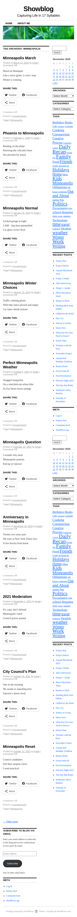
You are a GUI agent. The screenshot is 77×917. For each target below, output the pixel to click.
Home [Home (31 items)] (57, 174)
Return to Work (62, 301)
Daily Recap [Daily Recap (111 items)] (61, 149)
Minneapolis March (19, 58)
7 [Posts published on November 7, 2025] (66, 70)
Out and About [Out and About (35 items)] (63, 193)
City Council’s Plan (19, 672)
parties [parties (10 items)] (55, 200)
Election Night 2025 (65, 380)
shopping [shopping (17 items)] (67, 212)
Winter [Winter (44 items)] (58, 237)
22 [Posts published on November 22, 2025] (69, 76)
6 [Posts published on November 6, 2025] (63, 70)
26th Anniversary (63, 283)
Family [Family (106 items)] (63, 156)
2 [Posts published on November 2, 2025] (72, 66)
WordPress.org (62, 430)
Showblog (38, 9)
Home (8, 23)
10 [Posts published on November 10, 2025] (54, 73)
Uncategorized (19, 116)
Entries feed (61, 420)
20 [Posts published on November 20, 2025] (63, 76)
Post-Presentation (63, 376)
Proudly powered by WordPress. (20, 911)
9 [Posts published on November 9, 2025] (72, 70)
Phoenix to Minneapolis (23, 133)
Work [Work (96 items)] (58, 241)
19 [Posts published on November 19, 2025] (60, 76)
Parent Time (61, 340)
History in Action (63, 323)
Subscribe (12, 863)
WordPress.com (64, 911)
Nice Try (59, 318)
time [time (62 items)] (56, 224)
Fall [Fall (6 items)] (54, 158)
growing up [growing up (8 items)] (63, 166)
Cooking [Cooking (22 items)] (58, 130)
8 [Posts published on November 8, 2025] (69, 70)
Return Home (62, 366)
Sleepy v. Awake (63, 288)
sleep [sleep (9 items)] (54, 216)
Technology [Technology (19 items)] (60, 220)
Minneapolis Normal (20, 208)
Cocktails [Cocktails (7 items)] (69, 126)
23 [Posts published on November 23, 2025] (73, 76)
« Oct (54, 83)
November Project (64, 353)
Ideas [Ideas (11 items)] (65, 174)
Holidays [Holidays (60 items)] (60, 169)
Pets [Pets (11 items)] (62, 199)
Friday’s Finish (62, 278)
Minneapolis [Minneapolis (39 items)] (62, 183)
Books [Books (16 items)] (68, 122)
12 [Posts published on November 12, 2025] (60, 73)
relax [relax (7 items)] (70, 208)
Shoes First (61, 328)
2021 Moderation (17, 597)
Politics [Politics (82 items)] (59, 203)
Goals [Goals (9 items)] (55, 165)
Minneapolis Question (22, 442)
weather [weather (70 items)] (60, 232)
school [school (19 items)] (56, 212)
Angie (35, 63)
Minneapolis (16, 120)
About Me (23, 23)
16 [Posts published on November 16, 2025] (73, 73)
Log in (59, 415)
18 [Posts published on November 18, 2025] (57, 76)
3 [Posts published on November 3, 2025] (54, 70)
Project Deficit (62, 265)
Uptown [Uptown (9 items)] (56, 228)
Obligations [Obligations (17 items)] (59, 187)
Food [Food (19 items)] (55, 162)
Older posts (10, 821)
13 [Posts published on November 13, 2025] (63, 73)
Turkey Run (61, 261)
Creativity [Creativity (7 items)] (67, 143)
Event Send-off (62, 371)
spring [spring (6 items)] (60, 216)
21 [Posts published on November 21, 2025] (66, 76)
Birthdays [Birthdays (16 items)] (58, 122)
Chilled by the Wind (65, 313)
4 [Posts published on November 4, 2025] (57, 70)
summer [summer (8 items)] (66, 216)
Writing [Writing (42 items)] (58, 246)
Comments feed (63, 425)
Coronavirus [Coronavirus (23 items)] (60, 134)
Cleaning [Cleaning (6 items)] (60, 126)
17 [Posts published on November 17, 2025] (54, 76)
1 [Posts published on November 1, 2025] (69, 66)
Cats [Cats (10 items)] (54, 126)
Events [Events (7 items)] (69, 153)
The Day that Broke (64, 385)
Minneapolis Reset (19, 747)
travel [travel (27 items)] (65, 224)
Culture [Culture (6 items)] (55, 148)
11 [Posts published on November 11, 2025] (57, 73)
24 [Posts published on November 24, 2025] (54, 79)
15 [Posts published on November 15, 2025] (69, 73)
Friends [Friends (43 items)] (66, 161)
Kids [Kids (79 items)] (57, 178)
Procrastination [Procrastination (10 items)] (59, 208)
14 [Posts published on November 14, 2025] (66, 73)
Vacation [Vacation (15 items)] (66, 228)
